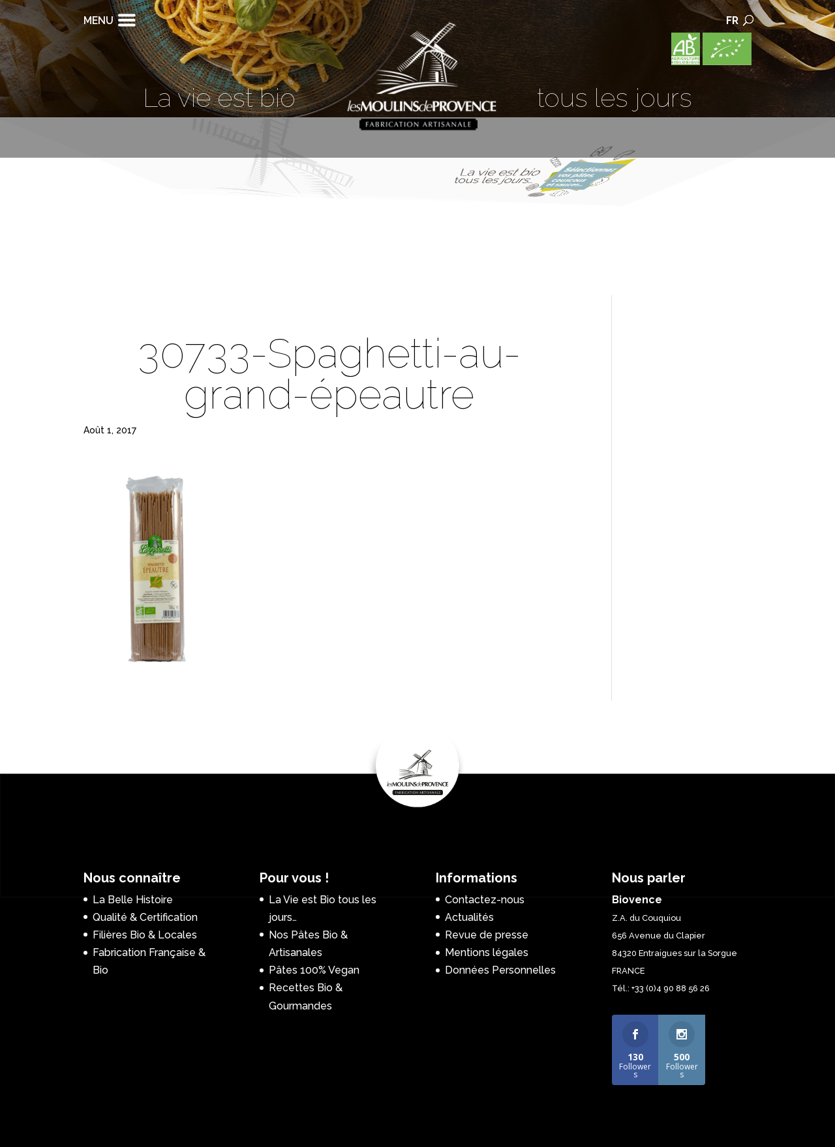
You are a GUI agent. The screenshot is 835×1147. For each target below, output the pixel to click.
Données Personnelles (500, 970)
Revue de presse (486, 935)
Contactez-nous (484, 899)
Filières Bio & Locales (145, 935)
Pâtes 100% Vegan (314, 970)
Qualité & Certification (145, 917)
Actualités (469, 917)
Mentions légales (486, 952)
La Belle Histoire (133, 899)
